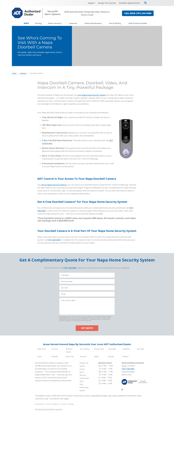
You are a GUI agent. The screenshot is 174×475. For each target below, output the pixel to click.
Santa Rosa (41, 413)
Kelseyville (112, 413)
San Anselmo (85, 413)
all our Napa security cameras (54, 249)
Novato (111, 420)
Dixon (39, 420)
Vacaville (54, 420)
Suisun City (70, 420)
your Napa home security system (92, 96)
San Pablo (140, 413)
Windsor (126, 420)
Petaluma (126, 413)
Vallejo (96, 420)
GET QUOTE (87, 392)
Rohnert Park (99, 413)
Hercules (83, 420)
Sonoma (54, 413)
